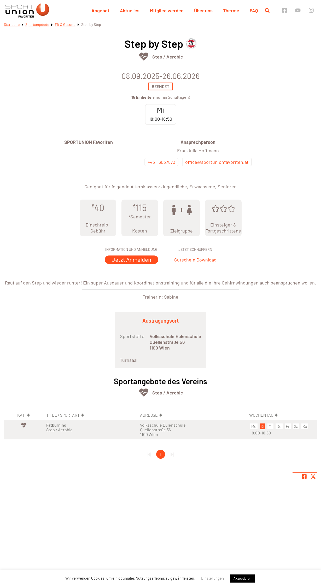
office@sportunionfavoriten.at (217, 162)
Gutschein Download (195, 260)
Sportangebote (37, 24)
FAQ (254, 10)
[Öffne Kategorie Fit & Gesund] (143, 56)
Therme (231, 10)
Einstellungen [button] (212, 578)
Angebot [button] (100, 10)
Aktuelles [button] (129, 10)
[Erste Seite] (149, 454)
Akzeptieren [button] (243, 578)
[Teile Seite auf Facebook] (304, 476)
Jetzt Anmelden (131, 259)
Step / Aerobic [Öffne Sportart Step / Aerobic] (167, 57)
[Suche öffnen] (267, 10)
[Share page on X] (313, 476)
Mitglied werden (167, 10)
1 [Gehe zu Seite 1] (160, 454)
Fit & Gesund (65, 24)
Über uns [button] (203, 10)
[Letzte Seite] (172, 454)
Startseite (12, 24)
